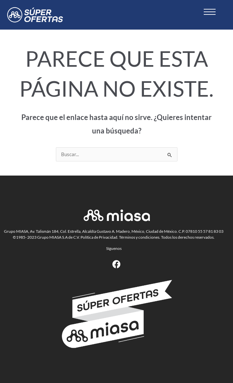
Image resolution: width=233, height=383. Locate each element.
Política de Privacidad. (99, 237)
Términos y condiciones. (139, 237)
